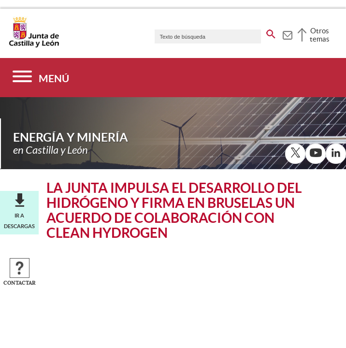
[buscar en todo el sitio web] (271, 32)
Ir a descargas (19, 221)
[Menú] (41, 77)
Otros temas (320, 35)
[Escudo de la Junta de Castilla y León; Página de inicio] (34, 45)
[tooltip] (287, 33)
